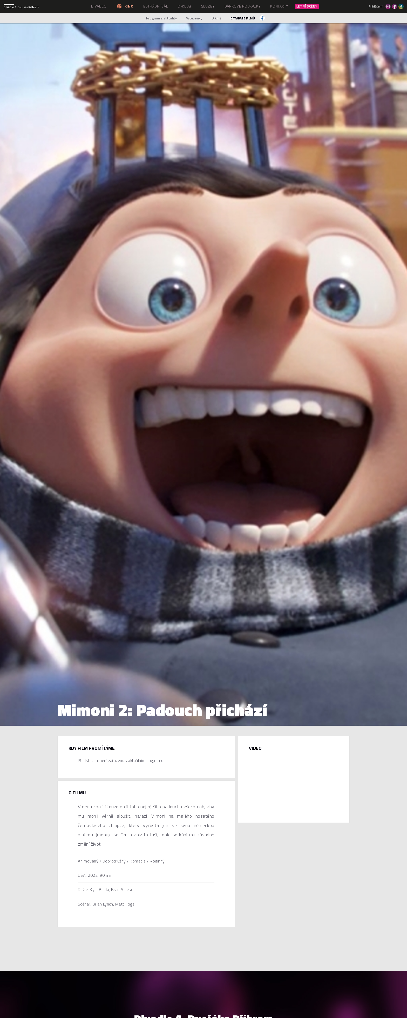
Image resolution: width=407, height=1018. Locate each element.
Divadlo (98, 6)
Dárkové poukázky (243, 6)
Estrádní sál (155, 6)
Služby (208, 6)
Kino (124, 6)
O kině (217, 18)
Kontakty (279, 6)
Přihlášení (375, 6)
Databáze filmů (242, 18)
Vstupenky (194, 18)
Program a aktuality (161, 18)
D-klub (184, 6)
